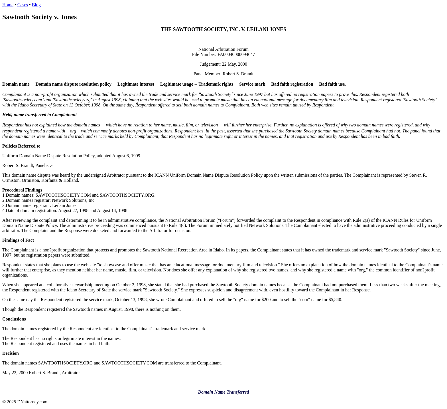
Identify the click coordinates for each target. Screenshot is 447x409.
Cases (22, 4)
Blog (36, 4)
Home (7, 4)
